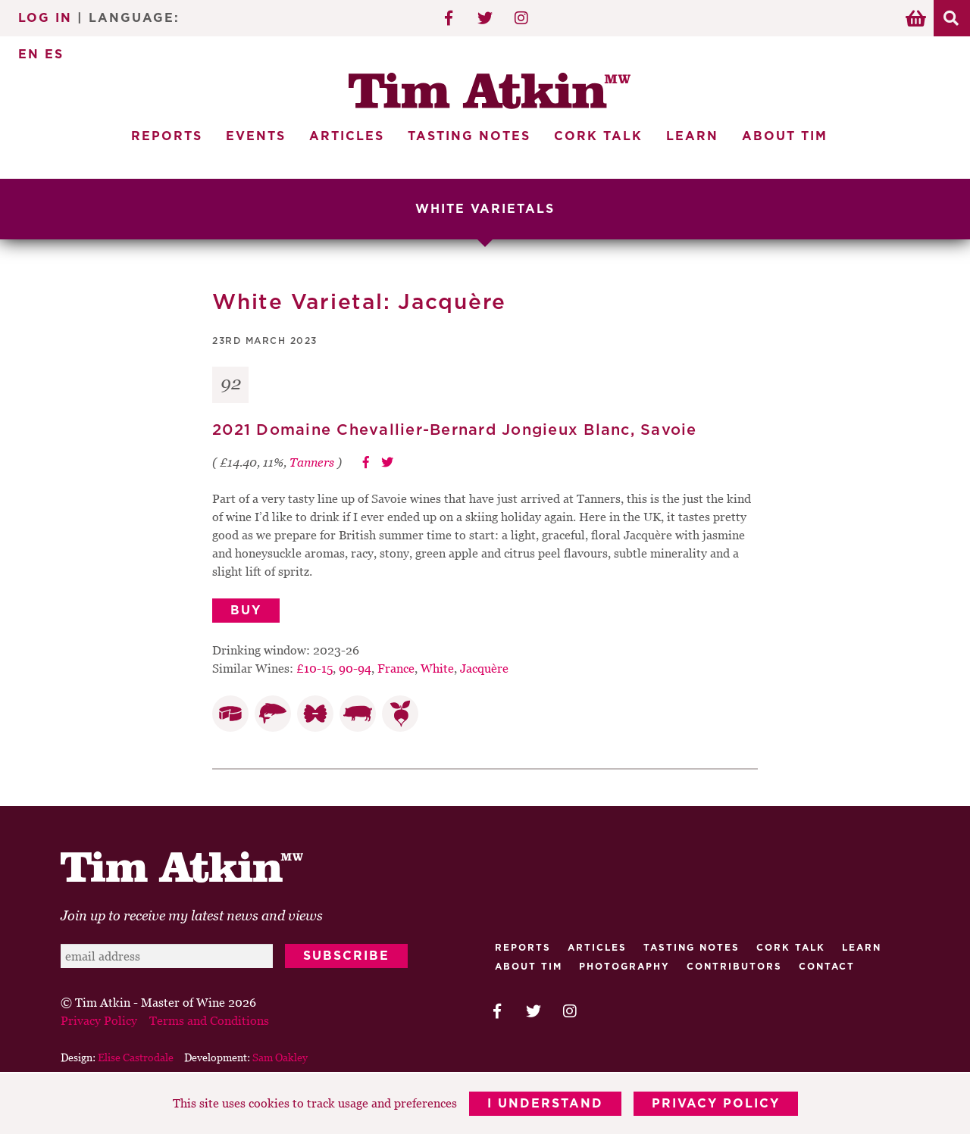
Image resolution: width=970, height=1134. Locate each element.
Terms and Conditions (209, 1020)
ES (54, 54)
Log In (45, 18)
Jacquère (484, 668)
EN (28, 54)
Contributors (734, 966)
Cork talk (790, 947)
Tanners (311, 462)
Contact (827, 966)
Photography (624, 966)
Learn (692, 136)
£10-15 (314, 668)
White (437, 668)
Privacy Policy (716, 1104)
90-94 (355, 668)
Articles (346, 136)
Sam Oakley (280, 1057)
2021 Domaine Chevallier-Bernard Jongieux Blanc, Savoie (454, 430)
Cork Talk (598, 136)
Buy (245, 610)
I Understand (545, 1104)
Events (256, 136)
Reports (166, 136)
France (396, 668)
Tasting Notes (469, 136)
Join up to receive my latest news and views (192, 915)
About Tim (785, 136)
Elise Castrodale (136, 1057)
